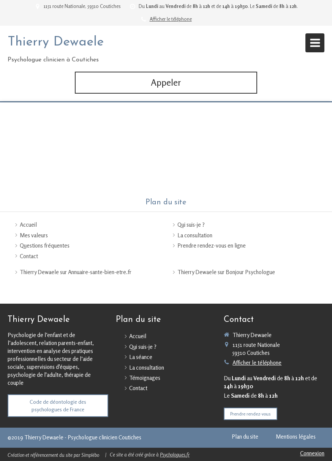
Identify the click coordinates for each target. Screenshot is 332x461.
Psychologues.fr (175, 455)
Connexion (312, 453)
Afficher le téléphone (171, 19)
